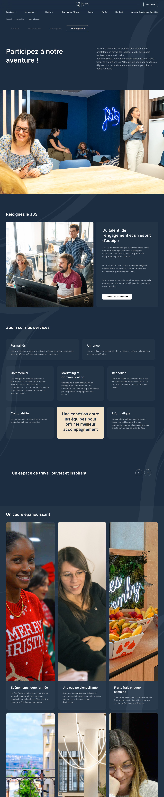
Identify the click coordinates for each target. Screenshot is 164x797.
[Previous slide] (138, 472)
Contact (119, 12)
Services (10, 12)
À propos (15, 28)
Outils (48, 12)
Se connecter (150, 4)
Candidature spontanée (117, 296)
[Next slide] (147, 472)
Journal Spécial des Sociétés (144, 12)
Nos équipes (56, 28)
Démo (90, 12)
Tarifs (104, 12)
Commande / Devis (70, 12)
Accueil (9, 19)
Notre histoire (34, 28)
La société (29, 12)
